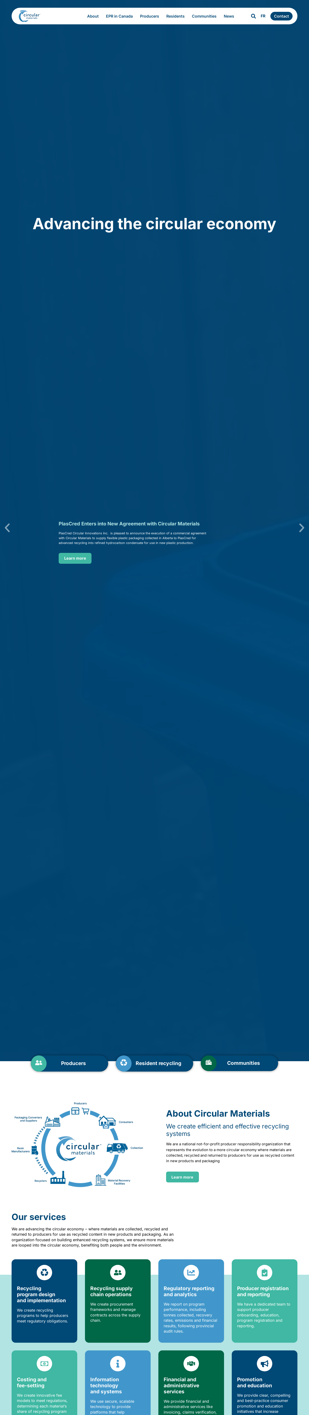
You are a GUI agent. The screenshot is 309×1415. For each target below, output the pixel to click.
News (230, 16)
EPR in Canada (120, 16)
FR (263, 15)
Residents (176, 16)
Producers (151, 16)
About (94, 16)
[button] (18, 528)
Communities (205, 16)
